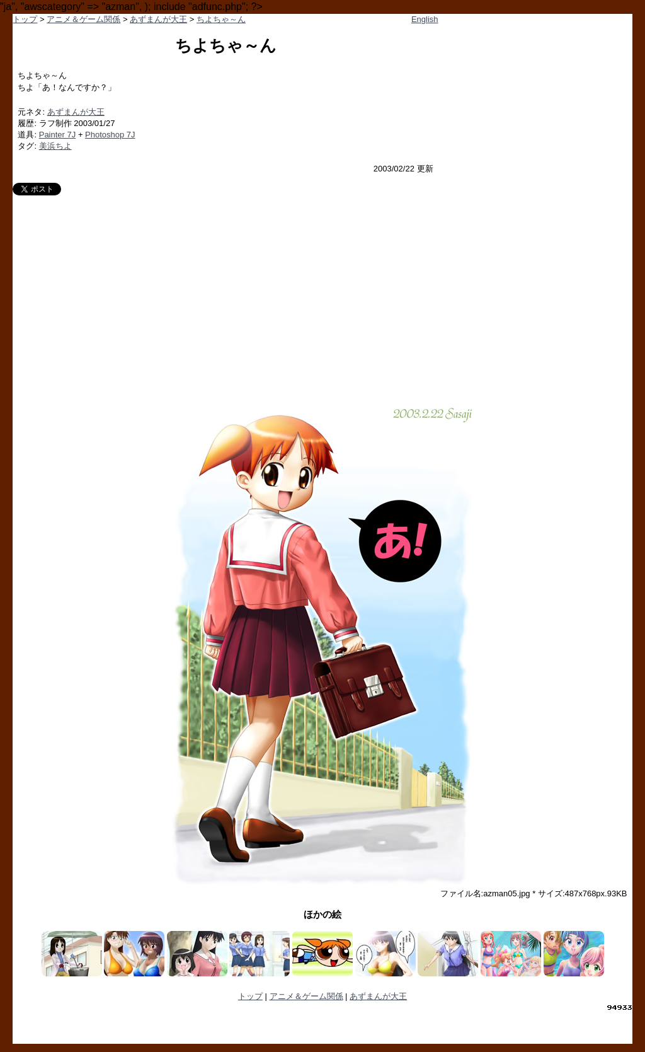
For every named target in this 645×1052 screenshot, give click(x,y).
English (424, 19)
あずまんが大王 (158, 19)
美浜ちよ (55, 146)
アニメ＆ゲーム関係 (83, 19)
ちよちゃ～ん (221, 19)
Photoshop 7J (110, 134)
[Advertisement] (322, 290)
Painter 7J (57, 134)
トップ (25, 19)
